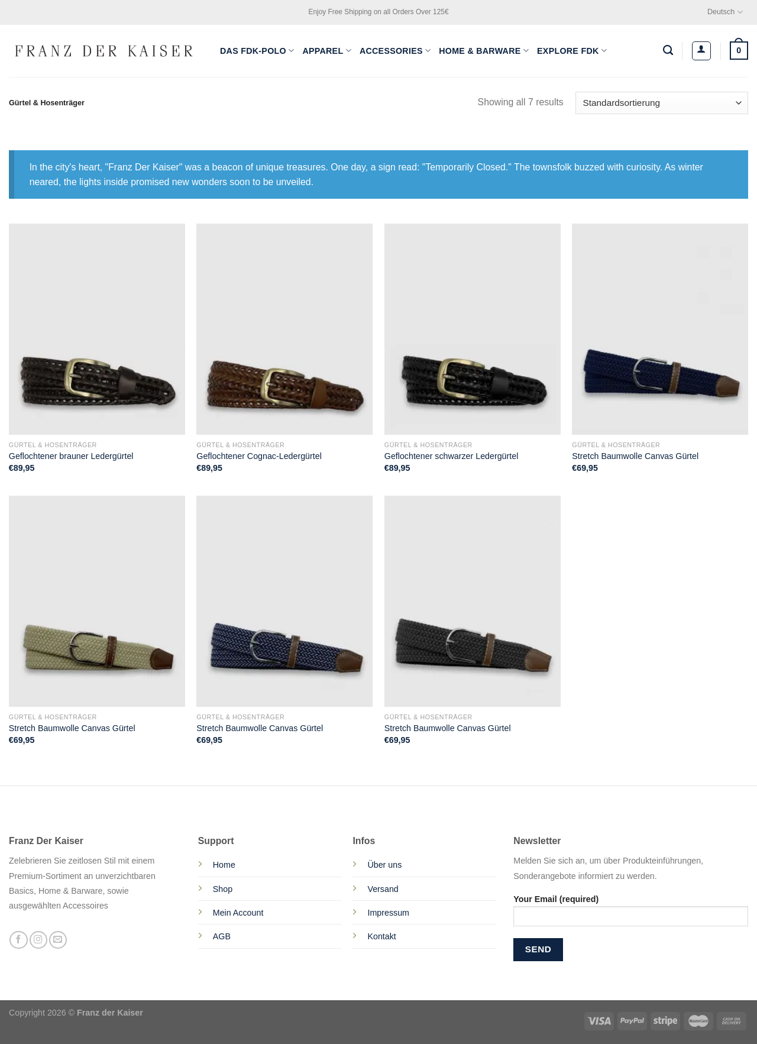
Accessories (395, 50)
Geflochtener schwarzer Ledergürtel (451, 456)
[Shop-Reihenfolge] (661, 103)
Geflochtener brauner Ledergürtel (71, 456)
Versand (382, 889)
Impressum (388, 912)
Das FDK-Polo (257, 50)
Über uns (384, 865)
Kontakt (381, 936)
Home (224, 865)
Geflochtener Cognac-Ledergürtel (259, 456)
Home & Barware (484, 50)
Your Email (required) (630, 914)
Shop (222, 889)
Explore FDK (572, 50)
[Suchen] (668, 50)
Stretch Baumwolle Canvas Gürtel (635, 456)
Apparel (326, 50)
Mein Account (238, 912)
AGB (222, 936)
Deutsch (725, 12)
